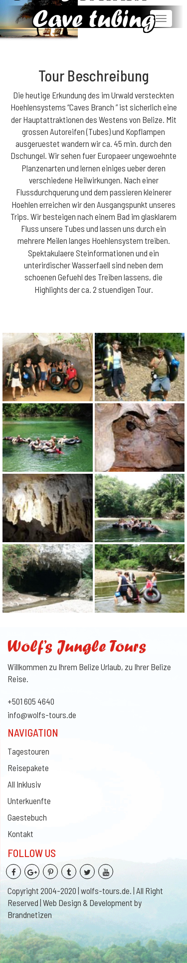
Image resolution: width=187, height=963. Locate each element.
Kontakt (20, 834)
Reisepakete (28, 768)
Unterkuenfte (29, 801)
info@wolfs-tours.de (41, 715)
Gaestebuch (27, 817)
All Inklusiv (24, 784)
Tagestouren (28, 751)
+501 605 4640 (30, 701)
